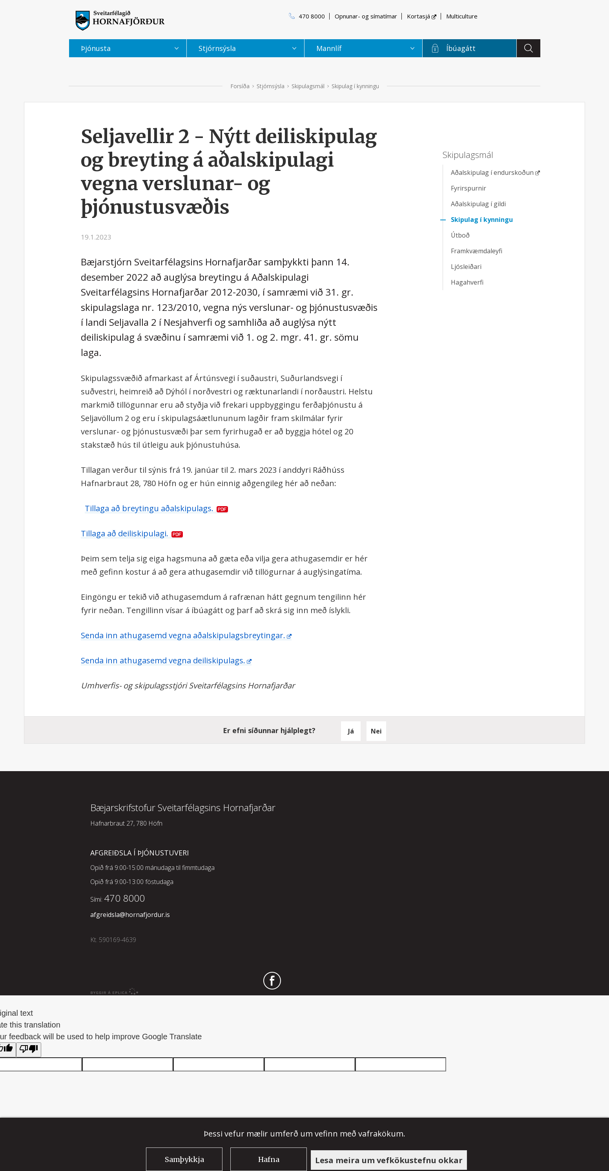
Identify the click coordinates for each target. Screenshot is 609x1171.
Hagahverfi (467, 282)
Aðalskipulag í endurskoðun (492, 172)
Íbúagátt (461, 48)
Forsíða (240, 86)
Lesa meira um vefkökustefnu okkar (389, 1160)
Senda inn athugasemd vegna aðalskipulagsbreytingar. (183, 635)
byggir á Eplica (114, 991)
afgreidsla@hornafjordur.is (130, 914)
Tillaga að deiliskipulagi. (124, 533)
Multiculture (462, 16)
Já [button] (351, 731)
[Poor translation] (28, 1049)
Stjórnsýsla (270, 86)
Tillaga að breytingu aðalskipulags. (149, 508)
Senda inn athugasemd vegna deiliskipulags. (163, 660)
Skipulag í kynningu (355, 86)
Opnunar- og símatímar (366, 16)
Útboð (460, 235)
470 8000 (312, 16)
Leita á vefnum (528, 48)
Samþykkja (184, 1159)
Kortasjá (418, 16)
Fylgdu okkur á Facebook (272, 981)
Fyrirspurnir (468, 188)
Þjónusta (96, 48)
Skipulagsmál (308, 86)
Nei (376, 731)
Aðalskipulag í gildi (478, 204)
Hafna (268, 1159)
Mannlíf (329, 48)
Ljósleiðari (466, 266)
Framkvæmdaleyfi (476, 251)
